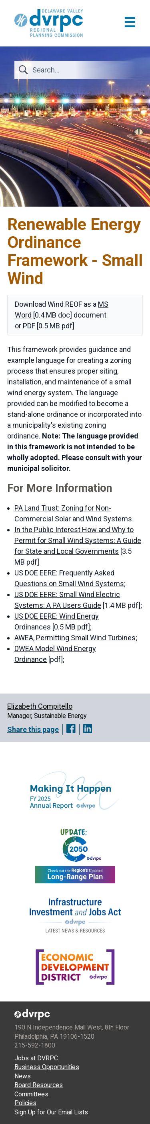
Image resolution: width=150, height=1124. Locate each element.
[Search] (79, 70)
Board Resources (38, 1085)
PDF (29, 326)
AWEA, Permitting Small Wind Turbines (75, 637)
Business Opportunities (46, 1067)
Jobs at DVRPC (36, 1058)
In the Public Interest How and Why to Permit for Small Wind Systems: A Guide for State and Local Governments (77, 540)
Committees (31, 1094)
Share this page (33, 729)
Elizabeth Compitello (39, 706)
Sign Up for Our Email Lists (51, 1112)
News (22, 1076)
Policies (25, 1103)
